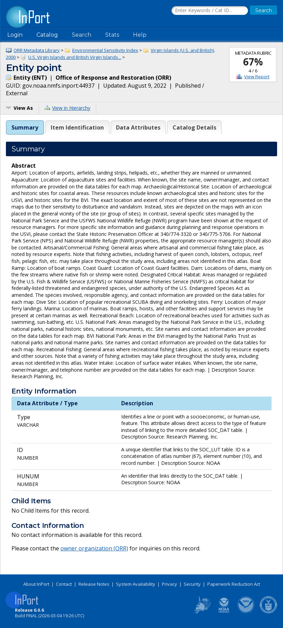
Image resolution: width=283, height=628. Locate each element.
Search (81, 35)
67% (253, 61)
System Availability (135, 584)
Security (192, 584)
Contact (64, 584)
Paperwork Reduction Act (233, 584)
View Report (256, 76)
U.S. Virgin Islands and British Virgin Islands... (74, 57)
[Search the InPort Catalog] (210, 10)
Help (140, 35)
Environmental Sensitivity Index (105, 50)
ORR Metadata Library (37, 50)
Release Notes (93, 584)
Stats (112, 35)
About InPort (36, 584)
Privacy (169, 584)
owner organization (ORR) (94, 548)
